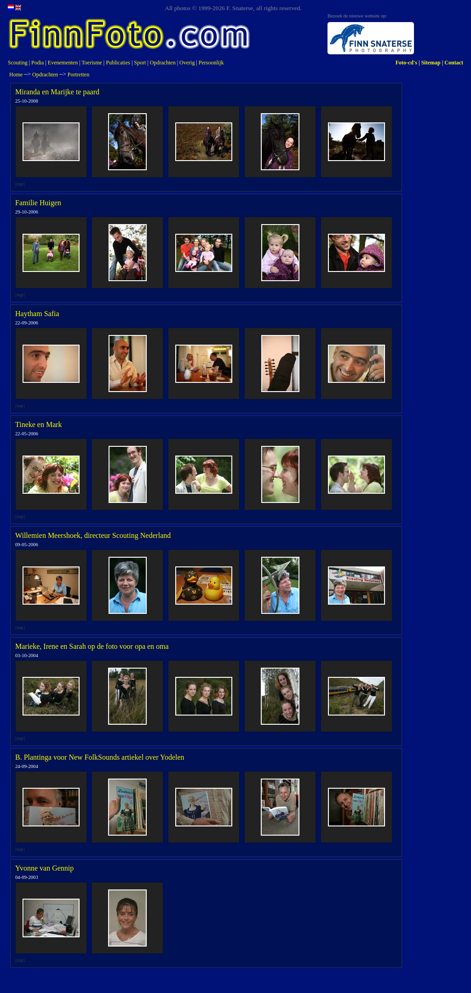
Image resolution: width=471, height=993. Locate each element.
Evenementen (63, 62)
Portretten (78, 74)
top (20, 183)
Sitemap (431, 62)
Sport (140, 62)
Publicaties (118, 62)
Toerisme (91, 62)
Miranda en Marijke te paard (57, 92)
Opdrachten (163, 62)
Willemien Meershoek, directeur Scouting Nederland (93, 535)
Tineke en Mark (38, 424)
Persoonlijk (211, 62)
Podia (37, 62)
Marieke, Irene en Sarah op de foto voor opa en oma (92, 646)
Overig (187, 62)
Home (16, 74)
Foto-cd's (406, 62)
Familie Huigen (38, 203)
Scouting (18, 62)
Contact (453, 62)
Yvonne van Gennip (44, 868)
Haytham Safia (37, 314)
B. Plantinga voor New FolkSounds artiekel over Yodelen (99, 757)
